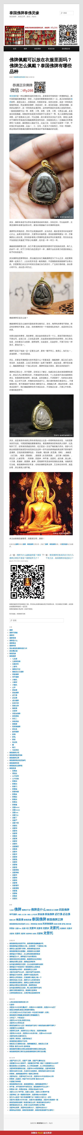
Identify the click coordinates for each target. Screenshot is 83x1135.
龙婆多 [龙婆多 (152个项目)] (46, 928)
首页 (14, 49)
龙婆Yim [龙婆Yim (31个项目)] (18, 928)
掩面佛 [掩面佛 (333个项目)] (19, 919)
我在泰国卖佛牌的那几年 (18, 648)
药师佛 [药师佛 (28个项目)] (40, 924)
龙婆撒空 (15, 846)
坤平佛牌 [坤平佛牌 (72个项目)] (13, 914)
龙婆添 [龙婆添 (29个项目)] (11, 934)
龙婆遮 (14, 891)
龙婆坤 (14, 828)
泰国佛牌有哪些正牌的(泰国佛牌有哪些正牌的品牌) (27, 1049)
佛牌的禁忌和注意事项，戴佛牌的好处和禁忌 (25, 959)
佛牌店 (11, 635)
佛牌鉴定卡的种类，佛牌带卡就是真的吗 (23, 975)
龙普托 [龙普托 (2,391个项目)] (48, 933)
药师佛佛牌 (16, 726)
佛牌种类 (12, 646)
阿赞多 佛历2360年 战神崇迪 (19, 1046)
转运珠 (14, 742)
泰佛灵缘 (12, 653)
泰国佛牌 (37, 49)
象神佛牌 (15, 732)
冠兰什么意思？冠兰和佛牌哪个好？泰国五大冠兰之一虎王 (30, 1097)
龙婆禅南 (15, 872)
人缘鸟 (14, 667)
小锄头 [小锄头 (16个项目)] (29, 914)
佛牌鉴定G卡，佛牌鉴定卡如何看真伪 (22, 956)
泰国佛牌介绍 (14, 752)
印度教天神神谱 (15, 1081)
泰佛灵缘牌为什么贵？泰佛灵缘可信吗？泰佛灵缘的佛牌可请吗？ (32, 1025)
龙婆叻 (14, 826)
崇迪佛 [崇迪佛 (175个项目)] (41, 914)
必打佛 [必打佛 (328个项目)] (58, 914)
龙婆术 (14, 854)
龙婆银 (14, 893)
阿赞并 (14, 799)
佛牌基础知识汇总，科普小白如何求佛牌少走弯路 (27, 1105)
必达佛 (14, 698)
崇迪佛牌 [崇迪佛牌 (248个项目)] (49, 914)
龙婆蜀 (14, 883)
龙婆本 (14, 852)
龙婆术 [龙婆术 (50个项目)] (69, 928)
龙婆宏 (14, 841)
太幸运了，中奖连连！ (17, 1018)
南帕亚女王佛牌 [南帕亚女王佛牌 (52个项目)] (52, 910)
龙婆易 (14, 849)
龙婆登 (14, 867)
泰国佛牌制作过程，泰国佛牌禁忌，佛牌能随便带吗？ (28, 1084)
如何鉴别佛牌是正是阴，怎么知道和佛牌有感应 (26, 964)
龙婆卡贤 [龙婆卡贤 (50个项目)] (25, 928)
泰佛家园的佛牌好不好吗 (18, 1041)
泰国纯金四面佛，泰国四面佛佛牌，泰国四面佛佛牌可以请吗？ (31, 1110)
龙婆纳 (14, 878)
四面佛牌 (15, 674)
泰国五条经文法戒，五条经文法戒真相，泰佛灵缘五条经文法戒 (31, 1071)
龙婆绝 (14, 880)
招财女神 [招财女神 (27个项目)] (12, 920)
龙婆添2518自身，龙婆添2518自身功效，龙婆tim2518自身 (30, 1033)
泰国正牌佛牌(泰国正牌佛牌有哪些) (22, 1010)
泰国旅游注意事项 (15, 766)
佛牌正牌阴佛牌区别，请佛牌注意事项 (23, 990)
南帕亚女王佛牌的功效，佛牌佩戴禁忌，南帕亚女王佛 (28, 1044)
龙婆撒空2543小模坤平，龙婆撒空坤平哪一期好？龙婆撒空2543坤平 (33, 1063)
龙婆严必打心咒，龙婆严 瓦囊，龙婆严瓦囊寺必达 (27, 1061)
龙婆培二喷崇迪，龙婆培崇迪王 (20, 1039)
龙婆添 (14, 857)
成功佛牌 (15, 700)
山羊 (13, 687)
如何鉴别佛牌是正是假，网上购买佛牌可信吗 (25, 988)
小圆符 (14, 682)
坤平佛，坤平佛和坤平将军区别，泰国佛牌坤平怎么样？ (29, 1087)
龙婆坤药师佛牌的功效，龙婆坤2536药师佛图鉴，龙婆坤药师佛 (32, 1068)
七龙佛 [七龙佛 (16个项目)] (11, 910)
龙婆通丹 (15, 885)
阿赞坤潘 (15, 792)
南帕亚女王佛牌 (18, 672)
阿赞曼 (14, 805)
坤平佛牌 (15, 677)
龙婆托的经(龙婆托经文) (18, 1036)
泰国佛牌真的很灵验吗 (17, 760)
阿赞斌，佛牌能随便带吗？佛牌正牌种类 (23, 1074)
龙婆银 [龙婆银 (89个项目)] (40, 933)
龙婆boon (15, 807)
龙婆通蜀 (15, 888)
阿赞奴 (14, 797)
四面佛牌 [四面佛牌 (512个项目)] (64, 909)
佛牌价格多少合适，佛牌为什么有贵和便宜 (24, 980)
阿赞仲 (14, 781)
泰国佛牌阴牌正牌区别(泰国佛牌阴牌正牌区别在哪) (27, 1051)
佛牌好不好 (16, 669)
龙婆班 (14, 862)
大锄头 (14, 680)
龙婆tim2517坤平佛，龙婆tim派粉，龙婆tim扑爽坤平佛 (29, 1092)
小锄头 (14, 685)
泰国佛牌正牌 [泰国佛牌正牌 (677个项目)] (55, 919)
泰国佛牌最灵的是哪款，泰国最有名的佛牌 (24, 951)
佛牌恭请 (12, 638)
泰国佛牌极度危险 (15, 755)
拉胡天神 (15, 703)
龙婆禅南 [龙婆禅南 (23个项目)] (29, 934)
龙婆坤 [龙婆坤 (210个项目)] (32, 928)
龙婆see (15, 812)
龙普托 (14, 898)
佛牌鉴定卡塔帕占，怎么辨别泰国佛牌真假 (24, 954)
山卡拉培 (15, 776)
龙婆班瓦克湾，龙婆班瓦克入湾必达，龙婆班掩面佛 (27, 1031)
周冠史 (14, 773)
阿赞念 (14, 802)
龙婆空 (14, 875)
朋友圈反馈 (66, 49)
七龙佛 (14, 659)
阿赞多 (14, 794)
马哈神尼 (15, 750)
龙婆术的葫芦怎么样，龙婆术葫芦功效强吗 (24, 972)
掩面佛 (14, 708)
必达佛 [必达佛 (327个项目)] (66, 914)
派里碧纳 (15, 716)
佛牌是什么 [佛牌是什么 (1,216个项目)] (38, 909)
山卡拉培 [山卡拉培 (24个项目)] (34, 914)
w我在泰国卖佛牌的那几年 (18, 1002)
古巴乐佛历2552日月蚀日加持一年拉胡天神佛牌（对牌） (29, 1012)
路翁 (13, 739)
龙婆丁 (14, 818)
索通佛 (14, 724)
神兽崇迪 (15, 721)
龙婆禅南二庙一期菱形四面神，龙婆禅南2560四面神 (28, 1095)
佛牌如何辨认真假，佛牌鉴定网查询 (22, 962)
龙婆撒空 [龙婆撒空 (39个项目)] (63, 928)
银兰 (13, 747)
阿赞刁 (14, 786)
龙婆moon (16, 810)
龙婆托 (14, 844)
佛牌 (25, 49)
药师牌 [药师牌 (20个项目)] (56, 924)
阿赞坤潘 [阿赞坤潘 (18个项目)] (68, 924)
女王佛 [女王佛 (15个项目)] (24, 914)
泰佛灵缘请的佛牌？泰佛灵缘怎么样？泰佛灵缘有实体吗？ (30, 1102)
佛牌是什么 (13, 640)
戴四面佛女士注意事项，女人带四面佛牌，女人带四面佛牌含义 (31, 1066)
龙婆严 (14, 820)
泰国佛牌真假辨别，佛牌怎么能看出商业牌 (24, 982)
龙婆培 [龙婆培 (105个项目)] (39, 928)
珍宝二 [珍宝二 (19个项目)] (28, 924)
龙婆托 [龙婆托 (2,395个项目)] (54, 928)
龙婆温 (14, 859)
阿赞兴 (14, 784)
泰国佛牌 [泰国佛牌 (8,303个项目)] (39, 919)
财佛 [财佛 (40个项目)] (59, 924)
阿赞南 (14, 789)
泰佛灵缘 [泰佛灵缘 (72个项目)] (27, 920)
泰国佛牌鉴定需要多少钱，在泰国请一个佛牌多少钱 (27, 946)
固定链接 (64, 544)
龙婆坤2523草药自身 (16, 1023)
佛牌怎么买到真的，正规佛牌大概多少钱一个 (25, 977)
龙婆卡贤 (15, 823)
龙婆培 (14, 831)
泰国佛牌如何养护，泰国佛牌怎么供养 (23, 969)
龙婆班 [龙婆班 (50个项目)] (17, 934)
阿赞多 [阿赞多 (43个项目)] (12, 928)
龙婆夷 (14, 838)
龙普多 (14, 896)
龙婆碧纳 (15, 870)
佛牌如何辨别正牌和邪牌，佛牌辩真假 (23, 985)
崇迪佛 (14, 690)
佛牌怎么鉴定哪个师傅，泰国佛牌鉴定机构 (24, 949)
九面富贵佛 (16, 661)
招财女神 (15, 706)
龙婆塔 (14, 833)
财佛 (13, 734)
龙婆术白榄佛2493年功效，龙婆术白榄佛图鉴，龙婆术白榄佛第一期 (33, 1100)
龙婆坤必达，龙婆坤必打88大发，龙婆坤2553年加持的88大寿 (31, 1076)
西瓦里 (14, 729)
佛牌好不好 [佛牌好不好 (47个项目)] (26, 910)
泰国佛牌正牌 (14, 758)
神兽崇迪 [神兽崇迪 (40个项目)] (34, 924)
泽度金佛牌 (16, 713)
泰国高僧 (51, 49)
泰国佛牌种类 (14, 763)
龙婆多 (14, 836)
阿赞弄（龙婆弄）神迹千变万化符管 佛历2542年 (26, 1079)
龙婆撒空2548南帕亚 (16, 1028)
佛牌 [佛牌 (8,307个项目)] (17, 909)
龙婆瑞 (14, 865)
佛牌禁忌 (12, 643)
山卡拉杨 (15, 779)
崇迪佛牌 (15, 693)
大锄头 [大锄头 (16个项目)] (19, 914)
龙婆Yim (15, 815)
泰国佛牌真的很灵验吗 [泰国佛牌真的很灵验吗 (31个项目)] (17, 924)
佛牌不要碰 (13, 633)
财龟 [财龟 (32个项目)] (63, 924)
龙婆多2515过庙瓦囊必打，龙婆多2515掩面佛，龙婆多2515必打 (32, 1007)
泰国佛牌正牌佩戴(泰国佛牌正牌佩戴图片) (24, 1015)
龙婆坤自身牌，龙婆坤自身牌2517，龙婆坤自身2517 (28, 1107)
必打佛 (14, 695)
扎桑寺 (11, 1005)
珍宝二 (14, 719)
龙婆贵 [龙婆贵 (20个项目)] (34, 933)
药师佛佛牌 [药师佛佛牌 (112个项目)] (48, 924)
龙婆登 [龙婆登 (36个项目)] (23, 934)
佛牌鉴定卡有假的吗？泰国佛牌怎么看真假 (24, 967)
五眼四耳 (15, 664)
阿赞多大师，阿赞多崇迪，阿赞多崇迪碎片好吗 (26, 1089)
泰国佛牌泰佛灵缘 (24, 13)
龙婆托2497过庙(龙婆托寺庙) (19, 1020)
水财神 (14, 711)
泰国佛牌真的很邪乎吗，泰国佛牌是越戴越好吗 (26, 943)
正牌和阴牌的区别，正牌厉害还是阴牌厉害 (24, 993)
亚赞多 (14, 771)
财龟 (13, 737)
